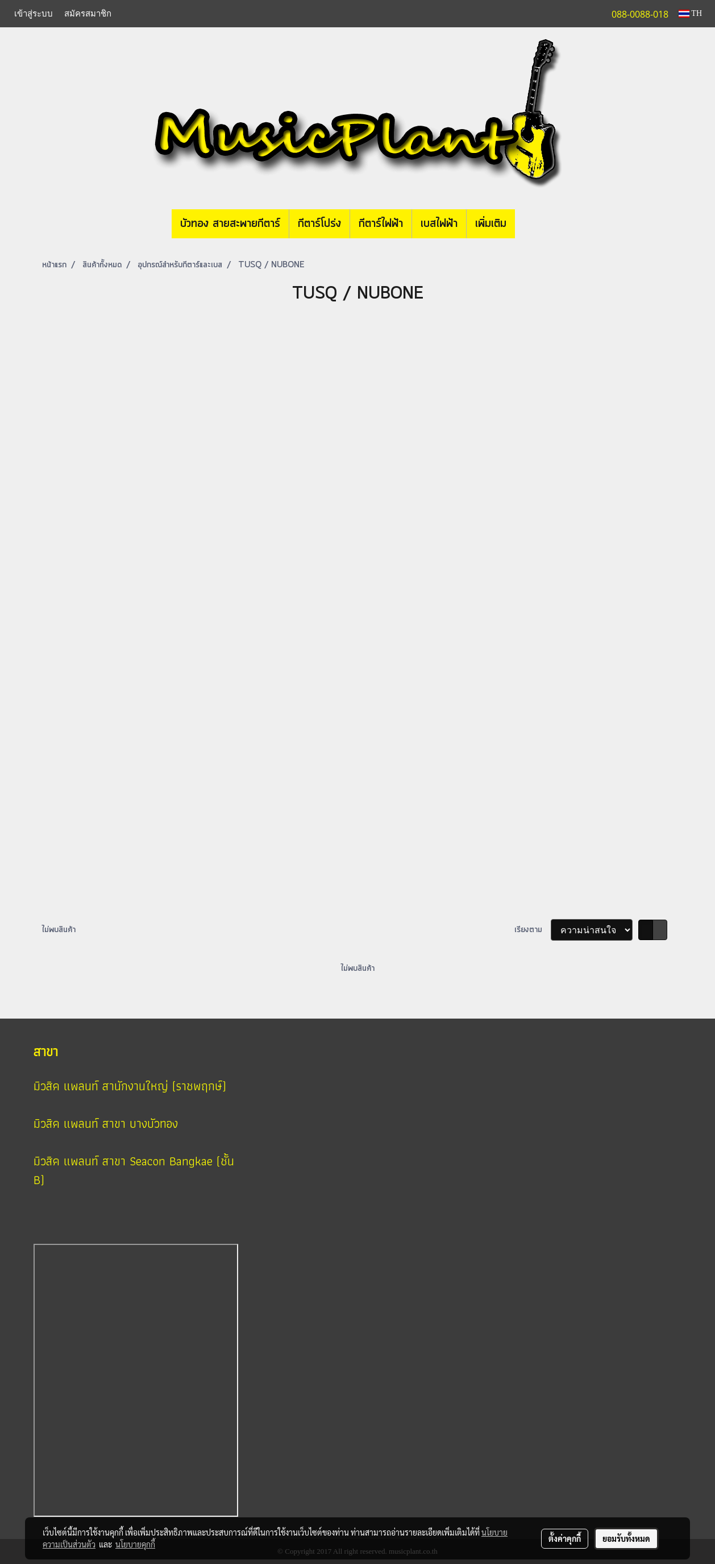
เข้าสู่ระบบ (33, 13)
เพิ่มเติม (490, 224)
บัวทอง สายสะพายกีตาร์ (230, 224)
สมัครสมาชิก (87, 13)
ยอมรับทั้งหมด (626, 1538)
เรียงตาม (532, 930)
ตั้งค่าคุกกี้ (564, 1538)
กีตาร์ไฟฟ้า (381, 224)
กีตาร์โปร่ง (319, 224)
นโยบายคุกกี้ (135, 1544)
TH (690, 13)
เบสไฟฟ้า (439, 224)
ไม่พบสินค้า (59, 930)
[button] (532, 224)
